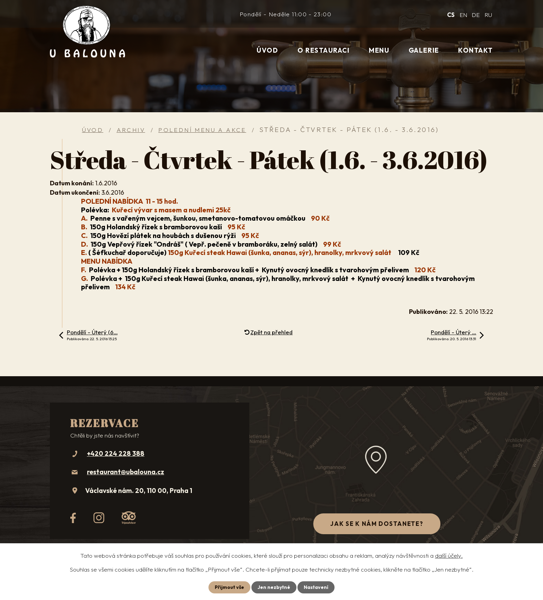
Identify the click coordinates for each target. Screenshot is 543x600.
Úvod (267, 50)
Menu (379, 50)
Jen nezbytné (274, 587)
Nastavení (316, 587)
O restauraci (323, 50)
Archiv (131, 129)
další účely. (449, 555)
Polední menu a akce (202, 129)
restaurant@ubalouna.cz (125, 472)
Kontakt (475, 50)
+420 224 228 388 (115, 453)
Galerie (424, 50)
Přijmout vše (229, 587)
